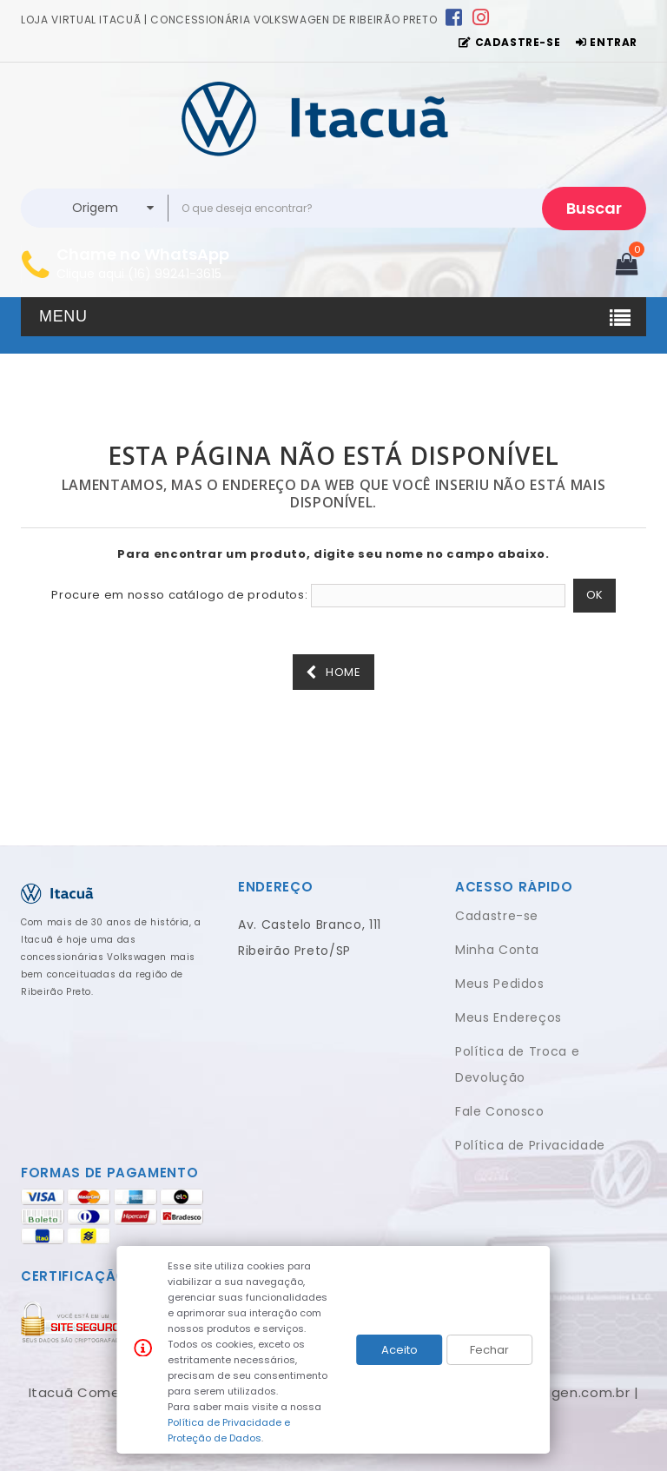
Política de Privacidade (530, 1145)
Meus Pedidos (500, 983)
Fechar (489, 1350)
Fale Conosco (500, 1111)
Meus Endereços (508, 1017)
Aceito (399, 1350)
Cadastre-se (496, 915)
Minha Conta (497, 949)
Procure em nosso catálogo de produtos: (179, 595)
